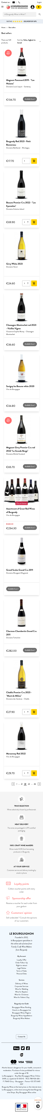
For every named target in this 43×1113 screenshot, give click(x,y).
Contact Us (21, 1036)
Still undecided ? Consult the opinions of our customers (21, 919)
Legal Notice (21, 968)
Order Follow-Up (21, 962)
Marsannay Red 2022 (16, 753)
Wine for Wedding (21, 989)
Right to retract (21, 965)
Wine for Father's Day (21, 997)
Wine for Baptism (21, 991)
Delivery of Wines (21, 983)
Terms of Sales (21, 971)
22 (25, 784)
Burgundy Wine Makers (21, 1018)
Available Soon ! (30, 99)
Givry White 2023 (14, 263)
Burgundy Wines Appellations (21, 1015)
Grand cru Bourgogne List (21, 1010)
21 (21, 784)
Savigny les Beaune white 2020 (20, 386)
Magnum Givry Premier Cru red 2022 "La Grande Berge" (20, 449)
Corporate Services (21, 986)
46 (35, 784)
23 (29, 784)
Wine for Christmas (21, 994)
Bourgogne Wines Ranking (21, 1007)
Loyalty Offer (21, 959)
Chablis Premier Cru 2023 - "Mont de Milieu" (19, 694)
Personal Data (22, 973)
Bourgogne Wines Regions (21, 1012)
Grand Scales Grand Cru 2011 (19, 570)
